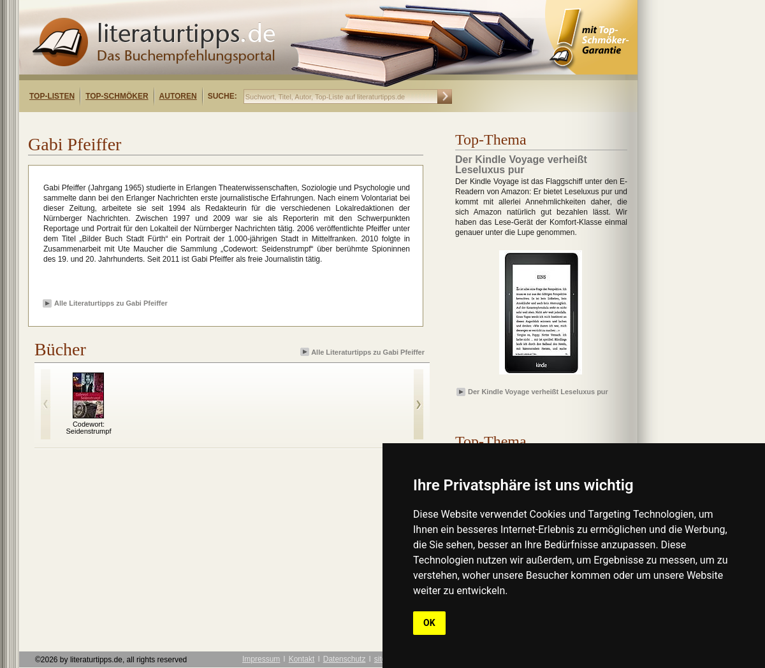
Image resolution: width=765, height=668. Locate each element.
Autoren (178, 96)
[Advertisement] (183, 123)
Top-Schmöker (116, 96)
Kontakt (302, 659)
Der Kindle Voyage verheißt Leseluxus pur (538, 391)
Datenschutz (344, 659)
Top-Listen (52, 96)
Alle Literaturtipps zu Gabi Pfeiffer (111, 303)
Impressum (261, 659)
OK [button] (429, 623)
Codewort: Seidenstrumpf (89, 427)
